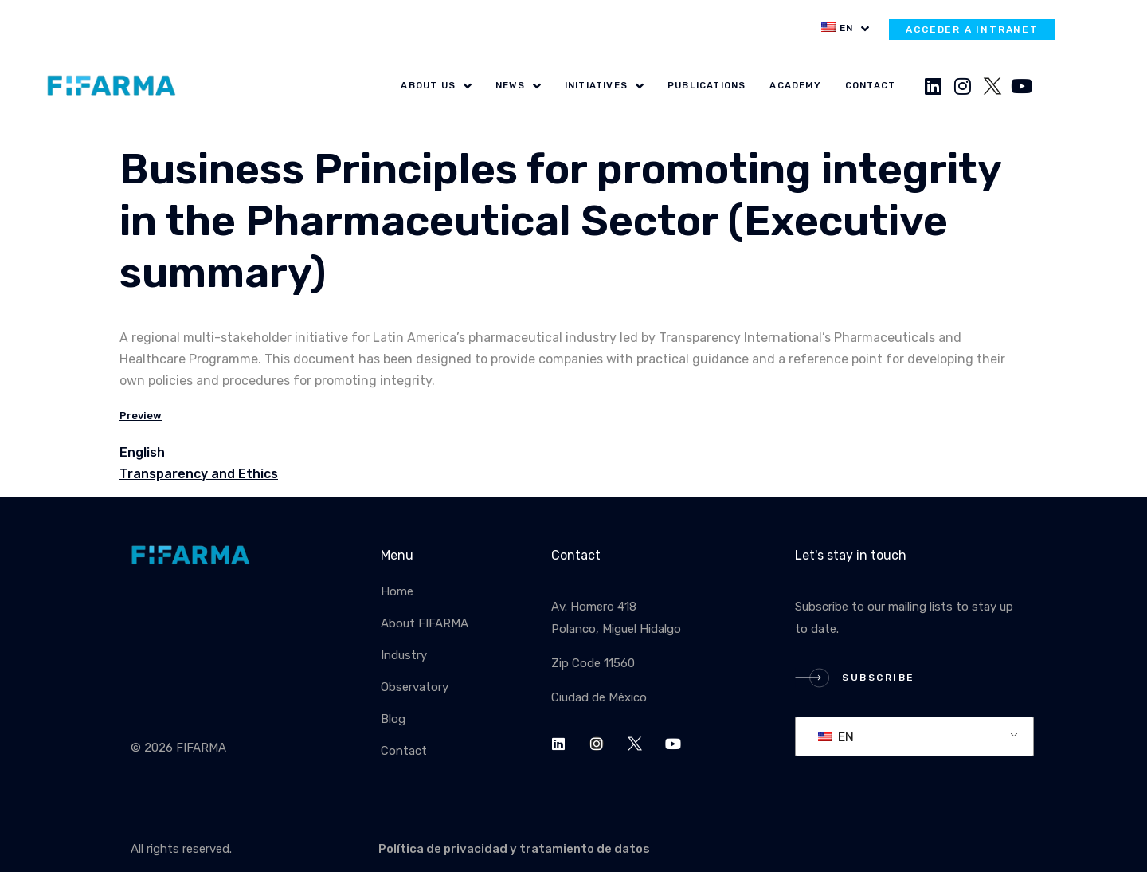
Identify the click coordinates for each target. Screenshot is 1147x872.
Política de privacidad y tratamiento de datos (514, 849)
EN (836, 736)
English (142, 452)
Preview (140, 416)
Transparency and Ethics (198, 473)
